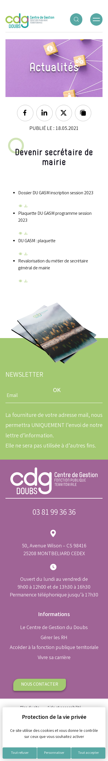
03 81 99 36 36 (54, 513)
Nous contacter (39, 684)
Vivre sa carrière (54, 658)
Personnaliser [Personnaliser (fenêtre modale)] (54, 753)
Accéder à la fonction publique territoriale (54, 648)
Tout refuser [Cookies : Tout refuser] (20, 753)
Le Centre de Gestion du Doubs (54, 628)
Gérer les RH (54, 638)
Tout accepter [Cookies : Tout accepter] (88, 753)
